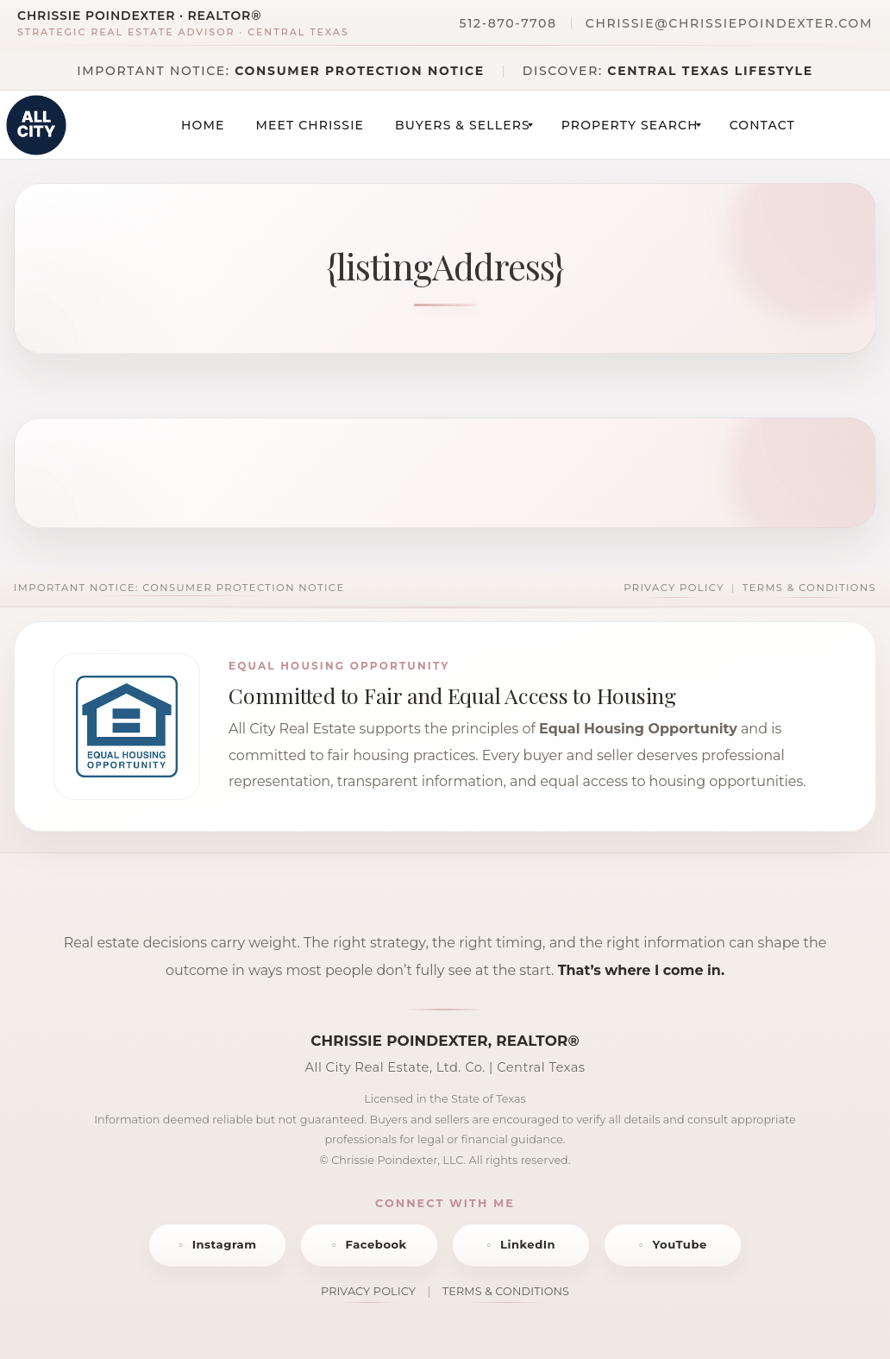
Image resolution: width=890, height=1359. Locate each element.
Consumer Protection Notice (360, 71)
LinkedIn (527, 1244)
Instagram (224, 1244)
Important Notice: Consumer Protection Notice (179, 588)
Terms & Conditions (809, 588)
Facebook (375, 1244)
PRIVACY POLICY (368, 1291)
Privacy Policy (674, 588)
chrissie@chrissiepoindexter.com (729, 23)
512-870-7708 (508, 23)
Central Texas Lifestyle (709, 71)
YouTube (679, 1244)
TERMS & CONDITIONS (505, 1291)
